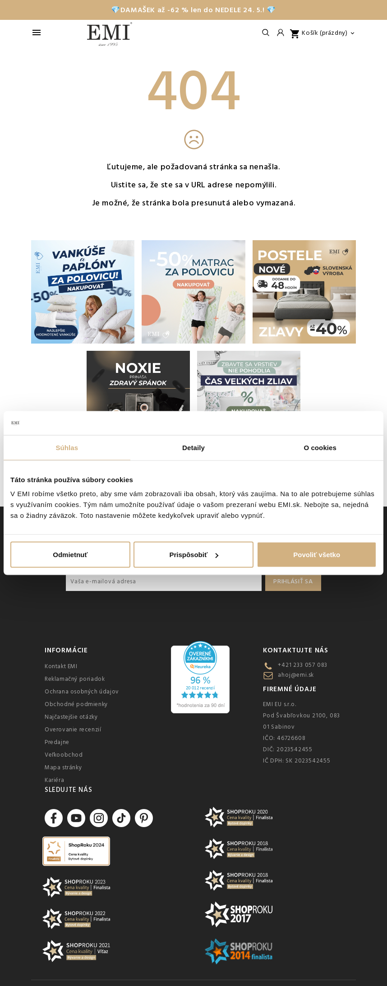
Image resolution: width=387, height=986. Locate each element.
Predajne (57, 742)
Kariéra (54, 780)
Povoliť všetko (316, 554)
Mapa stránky (63, 767)
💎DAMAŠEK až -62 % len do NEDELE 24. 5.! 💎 (193, 10)
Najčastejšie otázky (71, 717)
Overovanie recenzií (73, 730)
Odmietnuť (70, 554)
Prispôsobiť (193, 554)
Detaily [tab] (193, 447)
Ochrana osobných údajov (82, 692)
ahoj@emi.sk (296, 675)
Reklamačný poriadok (75, 679)
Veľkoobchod (64, 755)
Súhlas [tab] (66, 447)
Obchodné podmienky (76, 704)
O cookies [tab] (320, 447)
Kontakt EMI (61, 666)
